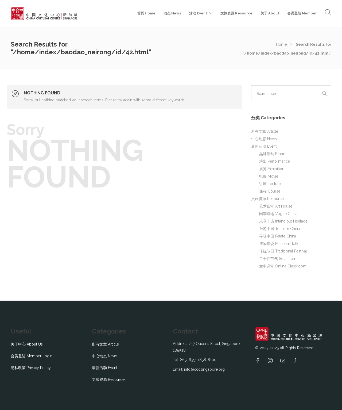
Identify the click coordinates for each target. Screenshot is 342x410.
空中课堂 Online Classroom (282, 266)
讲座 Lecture (270, 184)
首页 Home (146, 13)
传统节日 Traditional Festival (283, 251)
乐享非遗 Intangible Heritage (283, 221)
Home (281, 44)
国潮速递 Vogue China (278, 214)
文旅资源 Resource (236, 13)
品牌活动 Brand (272, 154)
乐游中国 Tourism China (279, 229)
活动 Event (198, 13)
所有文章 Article (264, 131)
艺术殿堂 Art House (275, 206)
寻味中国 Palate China (277, 236)
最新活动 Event (264, 146)
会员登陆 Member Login (31, 356)
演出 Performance (274, 161)
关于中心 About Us (27, 344)
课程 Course (269, 191)
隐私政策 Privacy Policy (31, 368)
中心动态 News (264, 139)
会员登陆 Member (302, 13)
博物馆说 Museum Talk (278, 244)
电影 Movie (268, 176)
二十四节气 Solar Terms (279, 258)
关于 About (270, 13)
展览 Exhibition (271, 169)
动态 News (172, 13)
